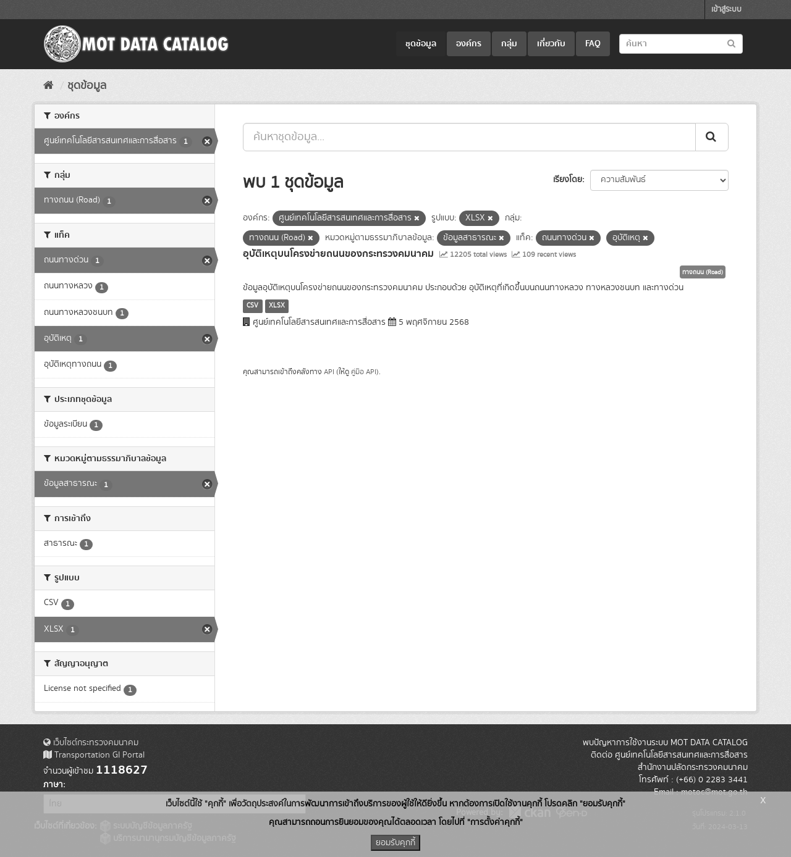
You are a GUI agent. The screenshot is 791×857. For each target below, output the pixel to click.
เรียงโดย (567, 179)
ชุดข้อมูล (420, 44)
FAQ (593, 44)
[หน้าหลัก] (48, 86)
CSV (252, 306)
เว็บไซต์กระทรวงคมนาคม (90, 743)
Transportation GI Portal (94, 755)
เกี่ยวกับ (551, 44)
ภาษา (53, 785)
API (329, 372)
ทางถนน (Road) (702, 272)
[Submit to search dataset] (731, 43)
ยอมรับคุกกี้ (395, 843)
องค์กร (468, 44)
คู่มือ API (363, 372)
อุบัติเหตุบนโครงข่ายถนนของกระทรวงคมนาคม (338, 254)
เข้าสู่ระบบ (726, 9)
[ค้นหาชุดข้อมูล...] (469, 137)
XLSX (277, 306)
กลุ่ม (509, 44)
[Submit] (712, 137)
